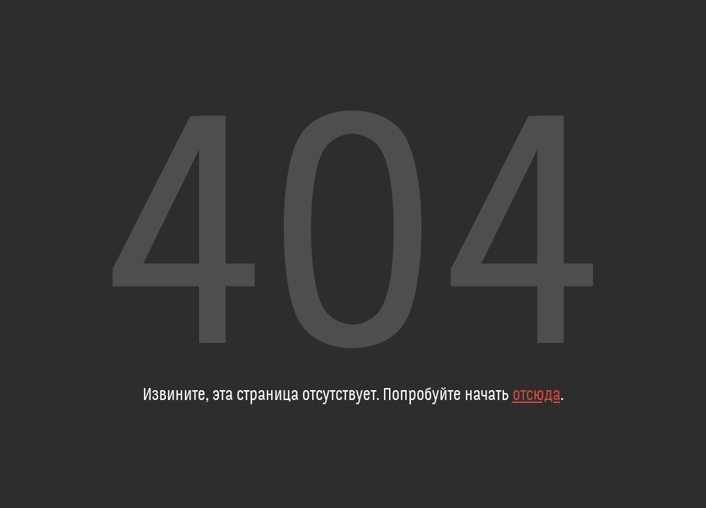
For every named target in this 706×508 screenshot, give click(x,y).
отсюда (537, 395)
